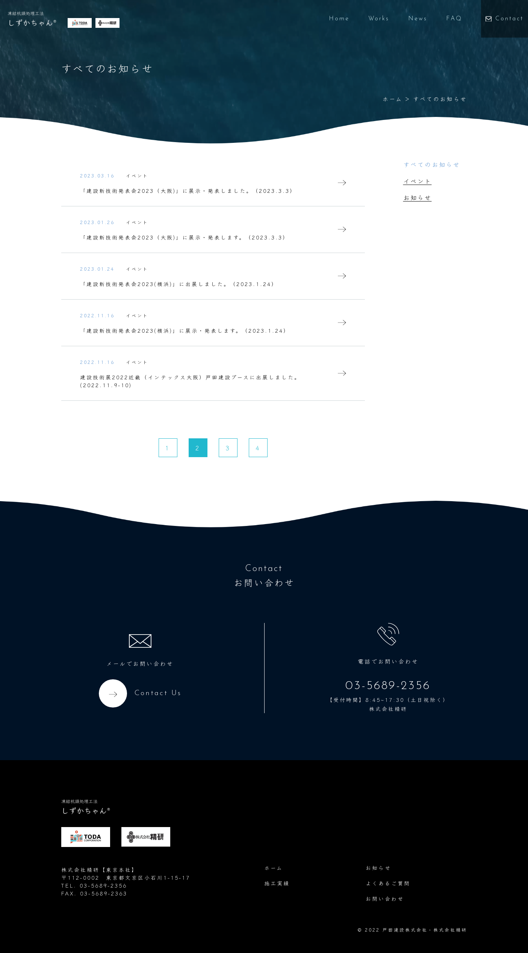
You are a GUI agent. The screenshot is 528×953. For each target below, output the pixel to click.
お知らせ (417, 197)
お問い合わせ (385, 898)
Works (368, 19)
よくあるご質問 (388, 883)
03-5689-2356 (388, 686)
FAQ (444, 19)
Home (328, 19)
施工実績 (277, 883)
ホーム (392, 99)
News (407, 19)
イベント (417, 180)
